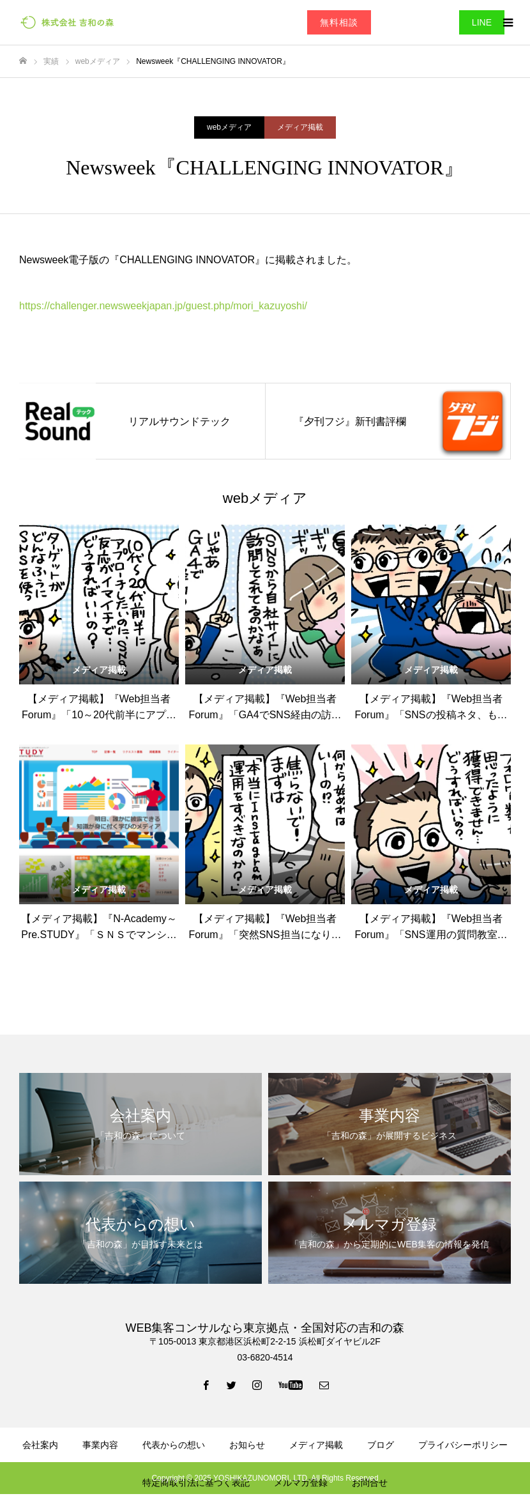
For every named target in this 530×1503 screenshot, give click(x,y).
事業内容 (100, 1445)
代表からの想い (173, 1445)
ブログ (380, 1445)
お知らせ (247, 1445)
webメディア (229, 127)
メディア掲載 (300, 127)
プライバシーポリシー (463, 1445)
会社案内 (40, 1445)
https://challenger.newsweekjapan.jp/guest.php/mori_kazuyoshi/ (163, 305)
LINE (482, 22)
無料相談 (339, 22)
